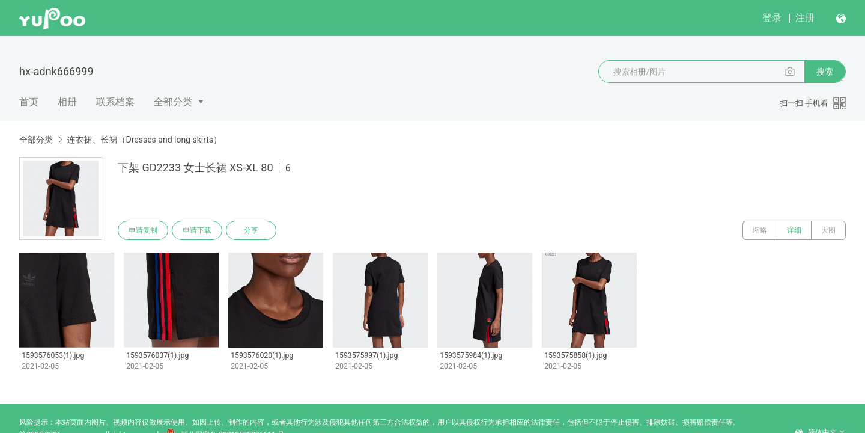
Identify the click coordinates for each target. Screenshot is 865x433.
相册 (67, 102)
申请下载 (197, 230)
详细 (794, 230)
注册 (805, 17)
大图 (828, 230)
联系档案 (115, 102)
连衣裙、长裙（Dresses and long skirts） (144, 139)
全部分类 (173, 102)
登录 (772, 17)
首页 (28, 102)
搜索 (824, 71)
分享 (251, 230)
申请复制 (143, 230)
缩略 (760, 230)
